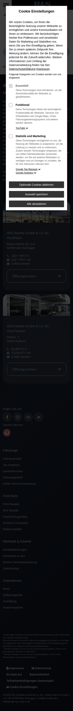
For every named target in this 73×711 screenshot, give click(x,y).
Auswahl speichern (36, 194)
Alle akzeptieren (36, 203)
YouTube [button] (22, 128)
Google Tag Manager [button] (28, 169)
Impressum (43, 68)
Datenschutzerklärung (22, 68)
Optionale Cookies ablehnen (36, 184)
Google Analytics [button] (26, 172)
